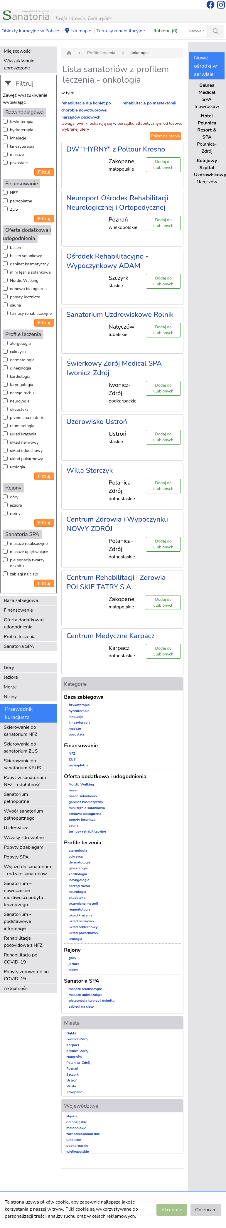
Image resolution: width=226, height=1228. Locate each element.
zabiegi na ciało (24, 574)
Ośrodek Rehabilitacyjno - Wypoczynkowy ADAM (107, 261)
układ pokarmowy (26, 459)
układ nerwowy (24, 442)
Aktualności (16, 988)
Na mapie (77, 31)
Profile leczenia (20, 636)
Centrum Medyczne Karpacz (110, 635)
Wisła (71, 1086)
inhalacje (18, 138)
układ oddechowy (26, 450)
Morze (10, 687)
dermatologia (22, 360)
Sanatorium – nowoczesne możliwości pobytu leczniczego (23, 894)
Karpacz (72, 1045)
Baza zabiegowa (21, 600)
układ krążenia (23, 434)
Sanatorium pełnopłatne (16, 798)
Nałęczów (74, 1056)
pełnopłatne (21, 201)
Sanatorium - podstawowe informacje (17, 921)
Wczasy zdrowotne (24, 837)
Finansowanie (18, 610)
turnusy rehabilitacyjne (31, 313)
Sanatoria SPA (19, 646)
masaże (17, 154)
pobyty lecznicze (25, 297)
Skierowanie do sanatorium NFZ (20, 731)
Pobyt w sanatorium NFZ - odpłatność (25, 781)
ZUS (14, 209)
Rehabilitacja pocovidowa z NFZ (23, 942)
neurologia (20, 401)
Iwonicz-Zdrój (77, 1039)
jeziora (16, 505)
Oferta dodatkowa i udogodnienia (24, 623)
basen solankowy (26, 256)
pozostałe (19, 163)
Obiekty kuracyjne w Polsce (30, 31)
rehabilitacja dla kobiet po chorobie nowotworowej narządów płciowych (86, 110)
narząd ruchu (22, 393)
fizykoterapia (21, 121)
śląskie (71, 1116)
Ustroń (71, 1080)
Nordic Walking (24, 280)
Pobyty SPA (16, 857)
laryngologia (21, 384)
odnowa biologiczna (28, 289)
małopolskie (76, 1128)
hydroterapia (21, 130)
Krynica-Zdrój (77, 1051)
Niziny (10, 696)
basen (15, 247)
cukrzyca (18, 352)
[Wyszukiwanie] (215, 31)
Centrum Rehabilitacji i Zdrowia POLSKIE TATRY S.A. (116, 582)
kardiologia (20, 376)
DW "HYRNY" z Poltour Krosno (115, 149)
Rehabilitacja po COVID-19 (20, 958)
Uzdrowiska (16, 828)
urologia (17, 467)
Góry (9, 667)
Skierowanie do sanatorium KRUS (22, 764)
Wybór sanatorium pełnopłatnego (23, 814)
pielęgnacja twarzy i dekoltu (28, 563)
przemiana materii (26, 417)
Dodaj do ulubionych (163, 164)
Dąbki (71, 1033)
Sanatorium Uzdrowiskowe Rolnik (119, 314)
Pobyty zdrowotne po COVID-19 (26, 975)
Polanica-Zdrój (78, 1062)
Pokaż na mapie (165, 136)
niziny (15, 513)
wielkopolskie (77, 1151)
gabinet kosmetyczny (29, 264)
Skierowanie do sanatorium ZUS (21, 747)
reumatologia (22, 426)
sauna (15, 305)
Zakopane (74, 1092)
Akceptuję (171, 1210)
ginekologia (20, 368)
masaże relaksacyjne (29, 543)
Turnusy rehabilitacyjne (120, 31)
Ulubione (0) (164, 31)
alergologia (20, 343)
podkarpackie (77, 1145)
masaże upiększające (29, 552)
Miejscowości (17, 51)
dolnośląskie (76, 1122)
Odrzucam (206, 1210)
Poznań (72, 1068)
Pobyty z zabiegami (24, 847)
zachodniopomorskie (83, 1134)
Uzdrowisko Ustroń (96, 421)
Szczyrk (72, 1074)
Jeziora (11, 677)
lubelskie (73, 1139)
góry (14, 497)
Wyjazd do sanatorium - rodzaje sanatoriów (27, 870)
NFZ (14, 193)
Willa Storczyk (89, 470)
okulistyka (19, 409)
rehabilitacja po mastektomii (149, 103)
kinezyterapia (22, 146)
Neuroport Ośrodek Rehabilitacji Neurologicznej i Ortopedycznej (117, 202)
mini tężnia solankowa (30, 272)
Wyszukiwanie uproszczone (19, 64)
